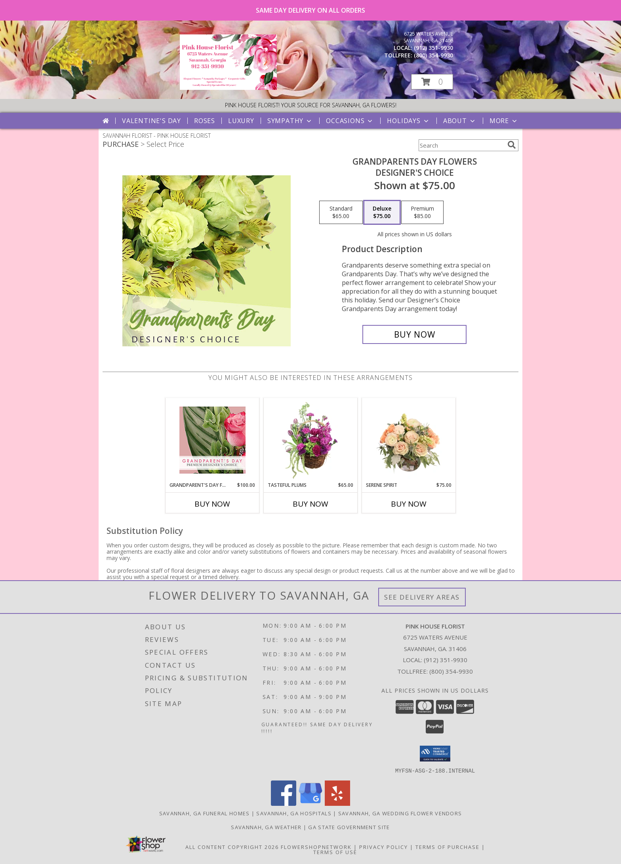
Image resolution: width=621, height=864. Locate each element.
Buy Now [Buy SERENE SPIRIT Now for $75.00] (409, 504)
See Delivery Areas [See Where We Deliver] (422, 597)
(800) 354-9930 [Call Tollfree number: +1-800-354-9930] (451, 671)
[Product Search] (461, 145)
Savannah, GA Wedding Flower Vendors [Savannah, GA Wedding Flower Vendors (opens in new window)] (400, 813)
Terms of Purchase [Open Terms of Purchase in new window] (447, 846)
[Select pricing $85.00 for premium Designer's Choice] (422, 212)
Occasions (350, 120)
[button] (432, 81)
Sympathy (290, 120)
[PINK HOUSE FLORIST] (228, 87)
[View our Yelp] (337, 803)
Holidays (408, 120)
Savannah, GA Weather (266, 826)
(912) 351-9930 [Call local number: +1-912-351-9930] (433, 47)
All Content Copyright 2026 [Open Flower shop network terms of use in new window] (232, 846)
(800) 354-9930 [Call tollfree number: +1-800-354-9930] (433, 55)
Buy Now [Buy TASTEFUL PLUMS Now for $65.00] (310, 504)
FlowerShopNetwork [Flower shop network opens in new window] (316, 846)
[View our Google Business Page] (310, 803)
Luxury (241, 120)
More (504, 120)
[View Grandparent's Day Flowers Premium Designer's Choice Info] (212, 440)
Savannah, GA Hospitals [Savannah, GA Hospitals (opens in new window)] (293, 813)
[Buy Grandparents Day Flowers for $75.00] (414, 334)
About (459, 120)
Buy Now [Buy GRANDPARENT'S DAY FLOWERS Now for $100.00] (212, 504)
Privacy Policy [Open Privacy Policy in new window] (383, 846)
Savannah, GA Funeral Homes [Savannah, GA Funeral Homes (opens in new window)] (204, 813)
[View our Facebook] (283, 803)
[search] (511, 145)
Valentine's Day (151, 120)
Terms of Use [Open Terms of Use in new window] (335, 851)
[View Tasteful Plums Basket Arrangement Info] (311, 440)
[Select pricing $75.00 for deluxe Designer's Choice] (382, 212)
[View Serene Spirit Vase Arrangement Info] (409, 440)
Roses (204, 120)
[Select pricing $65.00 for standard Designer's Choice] (341, 212)
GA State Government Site (349, 826)
